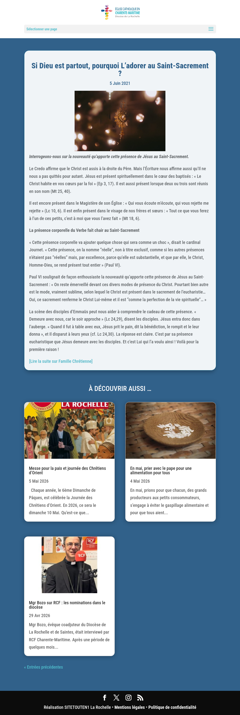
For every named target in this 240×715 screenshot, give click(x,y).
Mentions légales (129, 707)
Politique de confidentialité (172, 707)
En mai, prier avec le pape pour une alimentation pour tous (161, 470)
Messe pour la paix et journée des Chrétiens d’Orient (67, 470)
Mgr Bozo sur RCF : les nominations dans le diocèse (67, 605)
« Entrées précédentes (43, 667)
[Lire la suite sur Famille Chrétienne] (61, 361)
